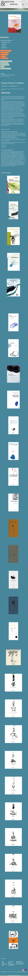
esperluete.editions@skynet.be (22, 971)
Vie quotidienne (11, 965)
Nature (9, 962)
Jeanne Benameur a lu (9, 131)
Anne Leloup (13, 85)
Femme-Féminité (19, 961)
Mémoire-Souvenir (11, 963)
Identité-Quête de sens (20, 962)
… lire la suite (3, 146)
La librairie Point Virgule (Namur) (7, 149)
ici (8, 76)
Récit (3, 962)
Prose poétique (4, 963)
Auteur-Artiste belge (19, 963)
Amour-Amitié (10, 961)
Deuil (3, 961)
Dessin (3, 965)
